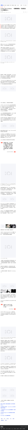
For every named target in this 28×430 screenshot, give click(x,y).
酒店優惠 (8, 5)
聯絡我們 (18, 428)
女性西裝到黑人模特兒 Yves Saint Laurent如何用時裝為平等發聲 (8, 407)
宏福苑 (15, 5)
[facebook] (21, 426)
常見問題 (15, 428)
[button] (23, 12)
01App (12, 428)
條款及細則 (24, 428)
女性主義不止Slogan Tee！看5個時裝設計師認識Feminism (8, 413)
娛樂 (5, 5)
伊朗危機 (12, 5)
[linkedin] (25, 426)
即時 (10, 5)
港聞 (3, 5)
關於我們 (4, 428)
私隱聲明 (21, 428)
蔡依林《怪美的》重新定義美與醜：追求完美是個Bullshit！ (8, 404)
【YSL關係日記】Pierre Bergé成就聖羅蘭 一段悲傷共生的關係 (8, 410)
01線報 (1, 428)
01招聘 (7, 428)
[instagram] (22, 426)
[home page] (2, 5)
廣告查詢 (9, 428)
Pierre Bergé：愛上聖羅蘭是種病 (5, 415)
